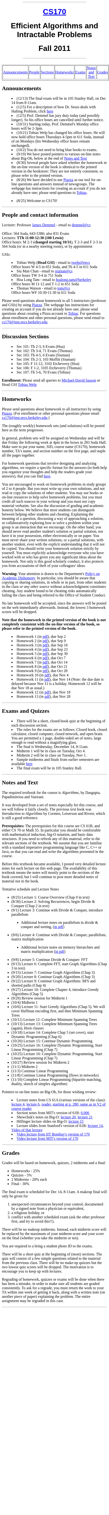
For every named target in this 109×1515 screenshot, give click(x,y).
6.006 (85, 1113)
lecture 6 (33, 1104)
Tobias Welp (27, 385)
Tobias (81, 193)
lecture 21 (85, 1117)
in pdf (58, 927)
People (34, 72)
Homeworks (64, 72)
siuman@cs (64, 271)
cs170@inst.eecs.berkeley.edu (24, 322)
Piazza (68, 180)
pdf (45, 637)
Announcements (15, 72)
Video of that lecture (26, 1130)
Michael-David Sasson (79, 380)
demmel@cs (81, 225)
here (50, 111)
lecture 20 (68, 1117)
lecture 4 (18, 1104)
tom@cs (63, 288)
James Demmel (43, 225)
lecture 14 (95, 1126)
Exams (80, 72)
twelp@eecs (81, 263)
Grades (102, 72)
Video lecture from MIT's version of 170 (47, 1138)
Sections (47, 72)
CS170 (54, 11)
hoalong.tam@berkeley (73, 280)
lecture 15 (76, 1121)
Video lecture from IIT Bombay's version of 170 (53, 1134)
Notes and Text (91, 72)
